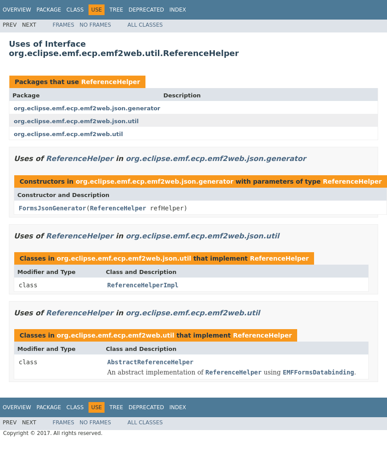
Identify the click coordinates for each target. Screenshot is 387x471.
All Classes (145, 25)
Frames (63, 25)
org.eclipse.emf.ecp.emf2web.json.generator (87, 108)
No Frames (95, 25)
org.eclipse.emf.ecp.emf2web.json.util (76, 121)
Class (75, 10)
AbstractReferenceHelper (150, 362)
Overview (17, 10)
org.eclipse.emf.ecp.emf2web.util (68, 134)
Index (177, 10)
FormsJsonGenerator (52, 208)
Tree (116, 10)
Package (48, 10)
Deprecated (146, 10)
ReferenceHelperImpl (142, 285)
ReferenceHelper (110, 81)
